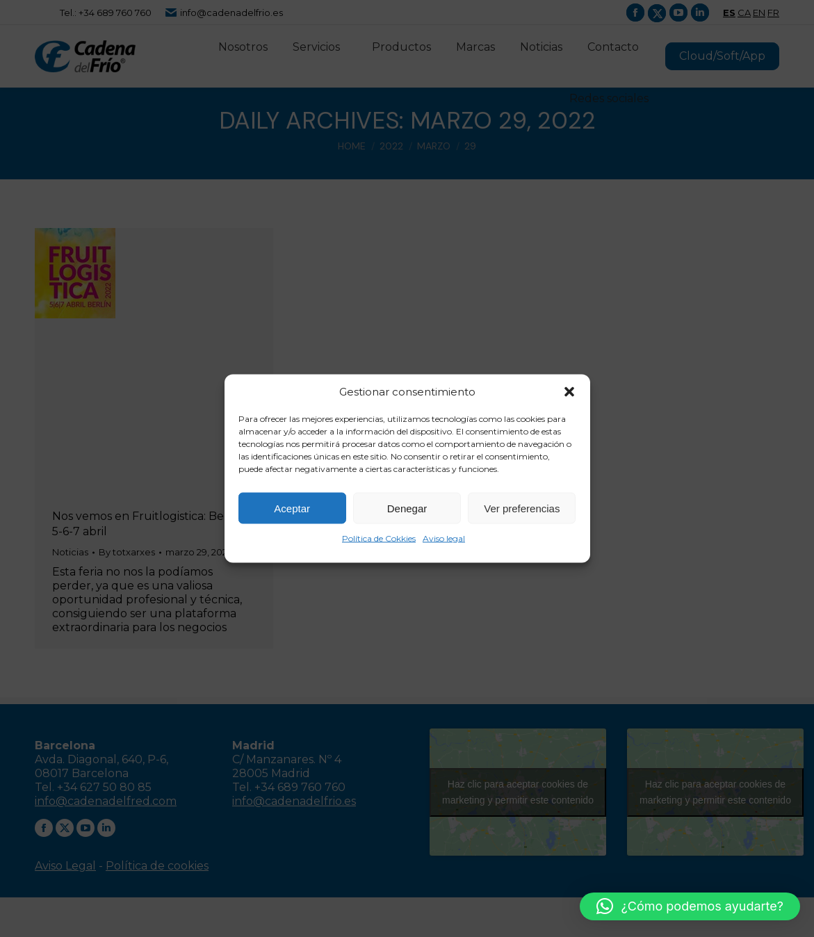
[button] (569, 392)
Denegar (407, 508)
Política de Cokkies (379, 538)
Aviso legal (444, 538)
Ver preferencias (522, 508)
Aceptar (292, 508)
